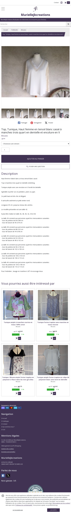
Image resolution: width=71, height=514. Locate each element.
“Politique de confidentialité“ (23, 505)
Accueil (5, 30)
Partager (22, 122)
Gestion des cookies (7, 449)
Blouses (23, 30)
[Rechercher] (68, 24)
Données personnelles (8, 452)
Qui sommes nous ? (8, 427)
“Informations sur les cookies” (61, 503)
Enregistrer (36, 122)
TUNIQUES (14, 30)
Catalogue (5, 421)
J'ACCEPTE (53, 510)
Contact (56, 2)
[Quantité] (5, 150)
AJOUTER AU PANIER (35, 159)
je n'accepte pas (18, 510)
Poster (49, 122)
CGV (3, 430)
